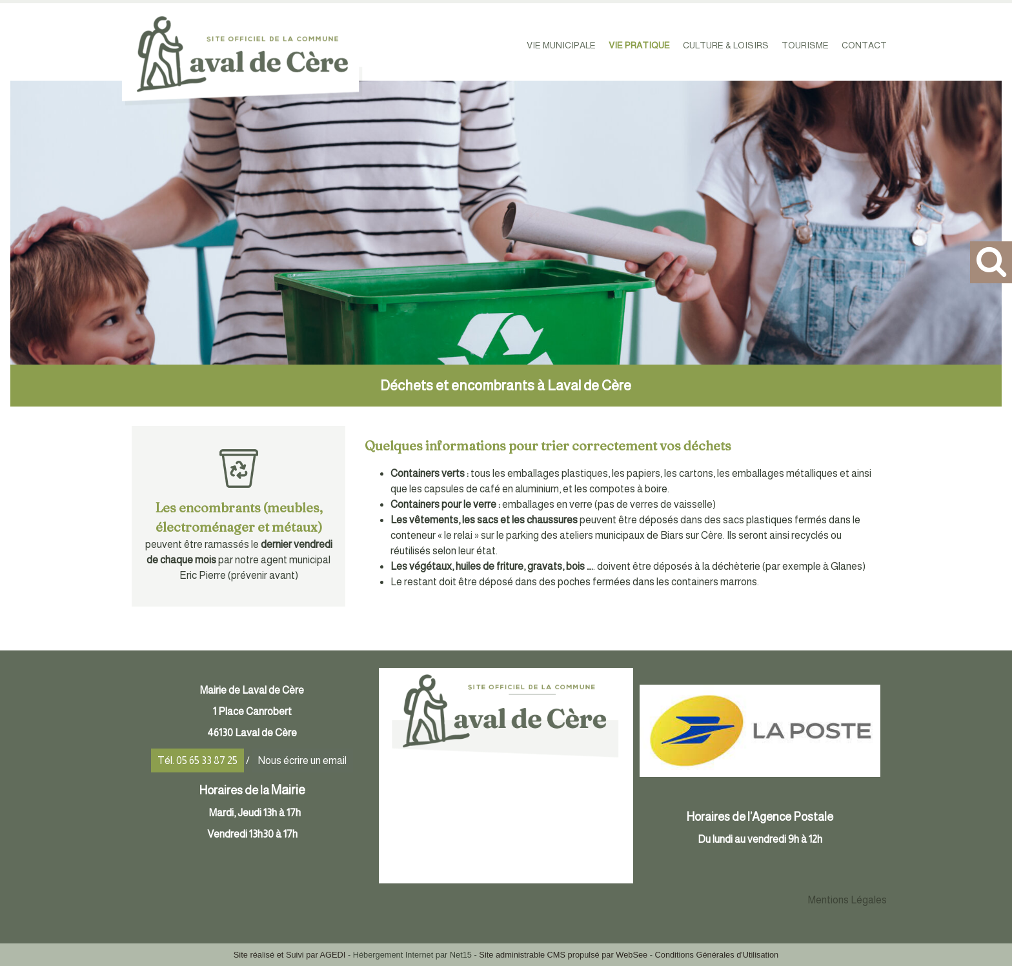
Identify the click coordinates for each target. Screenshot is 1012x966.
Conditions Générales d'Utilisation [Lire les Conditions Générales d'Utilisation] (717, 955)
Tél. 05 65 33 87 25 (197, 760)
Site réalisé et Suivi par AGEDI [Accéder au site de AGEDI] (290, 955)
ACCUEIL (497, 45)
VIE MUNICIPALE (561, 45)
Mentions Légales (847, 899)
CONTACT (864, 45)
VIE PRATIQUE (639, 45)
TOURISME (805, 45)
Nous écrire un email (302, 760)
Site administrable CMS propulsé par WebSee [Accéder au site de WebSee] (563, 955)
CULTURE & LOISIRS (726, 45)
